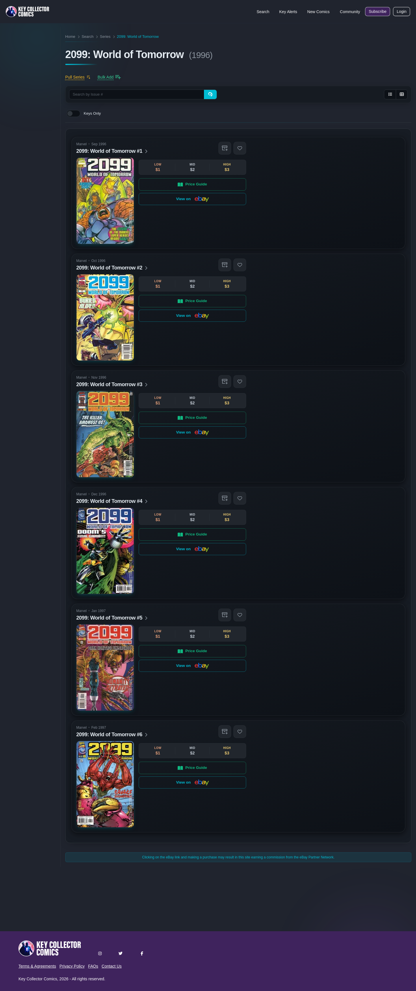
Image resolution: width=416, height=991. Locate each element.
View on (192, 199)
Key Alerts (288, 11)
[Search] (210, 94)
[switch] (73, 113)
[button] (224, 148)
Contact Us (112, 966)
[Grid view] (401, 94)
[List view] (390, 94)
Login (401, 11)
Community (350, 11)
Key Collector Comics (37, 979)
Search (263, 11)
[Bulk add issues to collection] (109, 77)
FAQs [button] (93, 966)
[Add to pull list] (77, 77)
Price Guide (192, 184)
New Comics (318, 11)
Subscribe (378, 11)
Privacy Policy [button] (72, 966)
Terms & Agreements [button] (37, 966)
